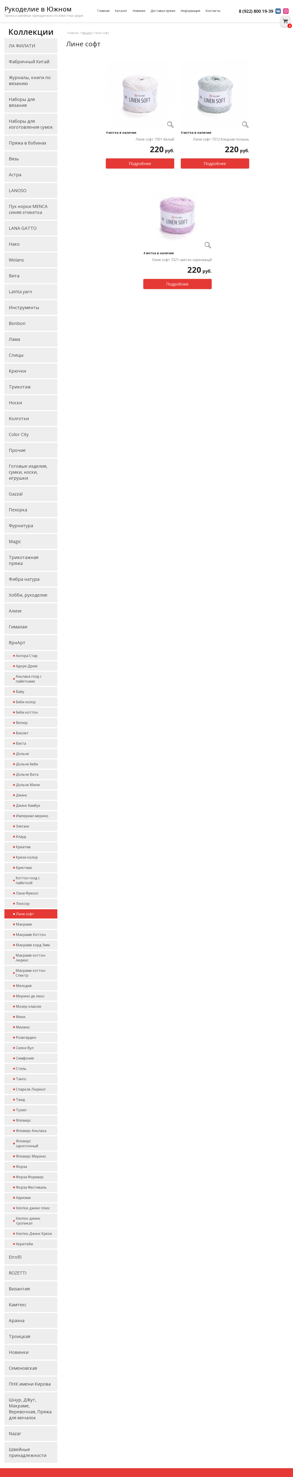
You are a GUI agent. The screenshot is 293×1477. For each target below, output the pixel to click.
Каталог (121, 11)
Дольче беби (27, 764)
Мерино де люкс (30, 996)
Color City (19, 434)
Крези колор (27, 857)
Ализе (15, 611)
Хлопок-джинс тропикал (28, 1221)
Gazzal (15, 494)
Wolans (16, 260)
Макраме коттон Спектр (30, 973)
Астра (15, 175)
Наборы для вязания (22, 102)
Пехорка (18, 510)
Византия (19, 1289)
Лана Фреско (27, 893)
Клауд (21, 836)
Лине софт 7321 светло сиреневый (182, 259)
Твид (20, 1099)
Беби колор (26, 702)
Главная (103, 11)
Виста (21, 743)
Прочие (17, 450)
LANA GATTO (23, 228)
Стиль (21, 1068)
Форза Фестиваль (31, 1187)
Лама (14, 339)
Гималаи (18, 627)
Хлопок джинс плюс (33, 1208)
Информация (190, 11)
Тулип (21, 1110)
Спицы (16, 355)
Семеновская (23, 1368)
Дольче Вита (27, 774)
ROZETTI (18, 1273)
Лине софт (25, 913)
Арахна (16, 1320)
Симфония (25, 1058)
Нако (14, 244)
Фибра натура (24, 579)
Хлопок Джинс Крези (34, 1233)
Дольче (22, 753)
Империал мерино (32, 815)
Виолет (22, 733)
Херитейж (24, 1243)
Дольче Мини (28, 784)
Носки (15, 403)
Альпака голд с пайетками (28, 679)
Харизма (23, 1197)
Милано (23, 1027)
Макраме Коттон (31, 934)
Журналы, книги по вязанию (30, 80)
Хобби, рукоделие (28, 595)
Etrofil (15, 1257)
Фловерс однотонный (27, 1143)
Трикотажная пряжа (23, 560)
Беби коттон (27, 712)
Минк (21, 1016)
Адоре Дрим (26, 666)
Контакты (212, 11)
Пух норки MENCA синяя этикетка (28, 209)
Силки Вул (25, 1047)
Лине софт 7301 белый (155, 139)
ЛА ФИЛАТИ (22, 46)
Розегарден (26, 1037)
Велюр (22, 722)
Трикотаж (20, 387)
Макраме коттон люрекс (30, 958)
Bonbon (17, 323)
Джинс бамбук (28, 805)
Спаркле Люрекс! (30, 1089)
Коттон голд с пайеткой (28, 880)
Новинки (139, 11)
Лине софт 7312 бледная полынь (221, 139)
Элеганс (22, 826)
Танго (21, 1078)
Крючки (17, 371)
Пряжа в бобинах (27, 143)
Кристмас (24, 867)
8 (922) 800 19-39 (256, 11)
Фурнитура (21, 526)
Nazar (15, 1433)
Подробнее (140, 163)
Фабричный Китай (29, 62)
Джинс (21, 795)
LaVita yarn (20, 292)
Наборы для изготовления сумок (31, 124)
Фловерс (23, 1120)
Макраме (24, 924)
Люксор (23, 903)
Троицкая (19, 1336)
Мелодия (24, 985)
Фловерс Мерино (31, 1156)
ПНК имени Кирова (30, 1384)
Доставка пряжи (163, 11)
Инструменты (24, 307)
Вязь (14, 159)
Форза (21, 1166)
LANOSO (17, 190)
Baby (20, 691)
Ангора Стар (26, 655)
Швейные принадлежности (27, 1452)
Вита (14, 276)
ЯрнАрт (17, 643)
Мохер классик (28, 1006)
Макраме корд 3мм (33, 945)
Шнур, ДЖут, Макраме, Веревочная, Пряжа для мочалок (30, 1409)
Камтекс (17, 1305)
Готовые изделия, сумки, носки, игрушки (28, 472)
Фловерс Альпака (31, 1130)
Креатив (23, 846)
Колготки (19, 418)
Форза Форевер (29, 1177)
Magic (15, 541)
